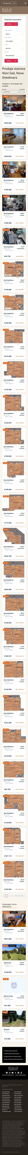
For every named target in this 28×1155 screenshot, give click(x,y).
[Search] (14, 3)
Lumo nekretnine (18, 1111)
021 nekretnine (5, 1093)
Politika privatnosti (8, 1075)
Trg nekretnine (17, 1106)
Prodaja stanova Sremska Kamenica (13, 1059)
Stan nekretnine (5, 1102)
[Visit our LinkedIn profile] (18, 1073)
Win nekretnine (17, 1100)
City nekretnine (17, 1091)
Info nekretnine (17, 1093)
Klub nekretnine (5, 1099)
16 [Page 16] (22, 896)
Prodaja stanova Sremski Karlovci (12, 1056)
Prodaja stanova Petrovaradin (11, 1053)
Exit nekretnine (17, 1102)
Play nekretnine (5, 1104)
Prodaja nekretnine (6, 1111)
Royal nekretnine (6, 1095)
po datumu (7, 92)
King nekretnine (5, 1106)
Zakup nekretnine (18, 1109)
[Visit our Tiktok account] (21, 1073)
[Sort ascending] (21, 91)
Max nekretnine (17, 1104)
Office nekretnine (6, 1097)
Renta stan (4, 1109)
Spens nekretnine (6, 1100)
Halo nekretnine (18, 1097)
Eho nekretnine (17, 1099)
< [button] (3, 896)
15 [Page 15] (19, 896)
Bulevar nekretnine (18, 1095)
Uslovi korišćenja (20, 1075)
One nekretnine (17, 1107)
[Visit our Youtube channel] (12, 1073)
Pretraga (11, 60)
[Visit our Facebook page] (7, 1073)
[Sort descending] (23, 91)
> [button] (24, 896)
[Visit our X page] (15, 1073)
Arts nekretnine (5, 1107)
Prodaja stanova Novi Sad (10, 1050)
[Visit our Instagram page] (10, 1073)
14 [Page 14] (16, 896)
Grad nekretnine (6, 1091)
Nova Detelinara (10, 55)
